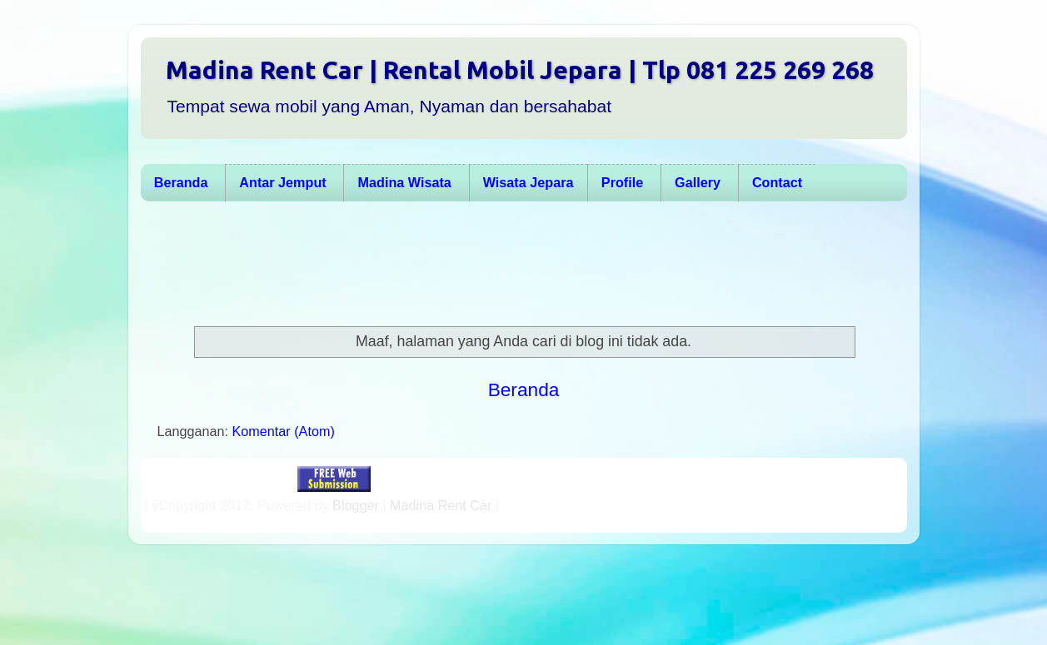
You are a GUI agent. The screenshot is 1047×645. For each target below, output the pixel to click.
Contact (777, 182)
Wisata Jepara (528, 182)
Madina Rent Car (440, 505)
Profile (622, 182)
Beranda (181, 182)
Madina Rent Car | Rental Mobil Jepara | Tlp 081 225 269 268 (520, 70)
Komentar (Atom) (283, 431)
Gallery (697, 182)
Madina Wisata (404, 182)
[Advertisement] (515, 263)
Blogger (355, 505)
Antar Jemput (282, 182)
